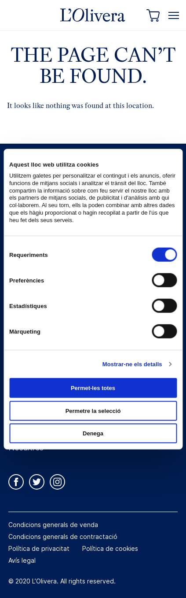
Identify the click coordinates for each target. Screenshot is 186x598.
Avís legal (22, 560)
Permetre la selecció (93, 410)
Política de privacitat (38, 548)
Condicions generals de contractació (62, 536)
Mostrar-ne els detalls (132, 363)
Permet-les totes (93, 388)
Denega (93, 433)
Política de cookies (110, 548)
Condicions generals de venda (53, 524)
